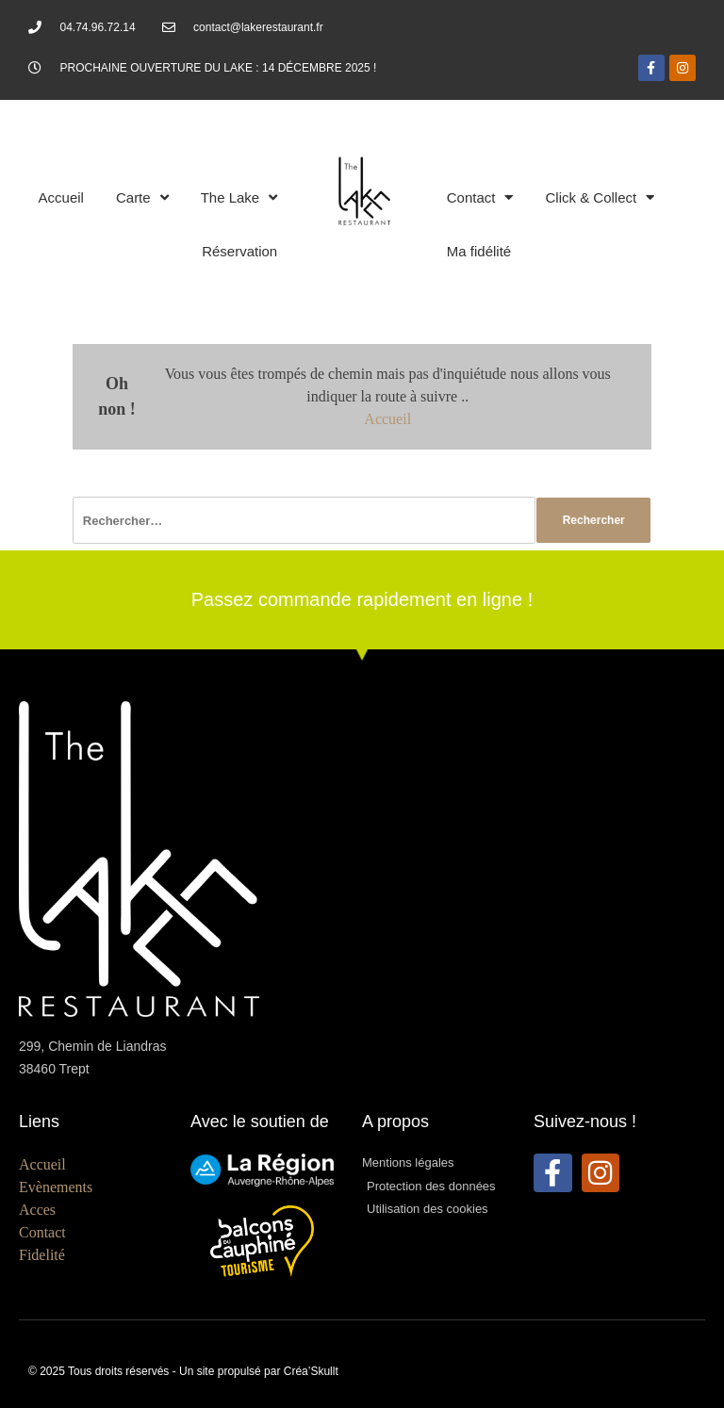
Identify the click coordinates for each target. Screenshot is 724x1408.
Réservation (239, 251)
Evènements (55, 1187)
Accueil (61, 197)
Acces (37, 1210)
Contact (480, 197)
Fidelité (42, 1255)
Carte (142, 197)
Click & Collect (599, 197)
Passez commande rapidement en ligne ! (362, 599)
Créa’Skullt (311, 1371)
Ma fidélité (479, 251)
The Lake (239, 197)
